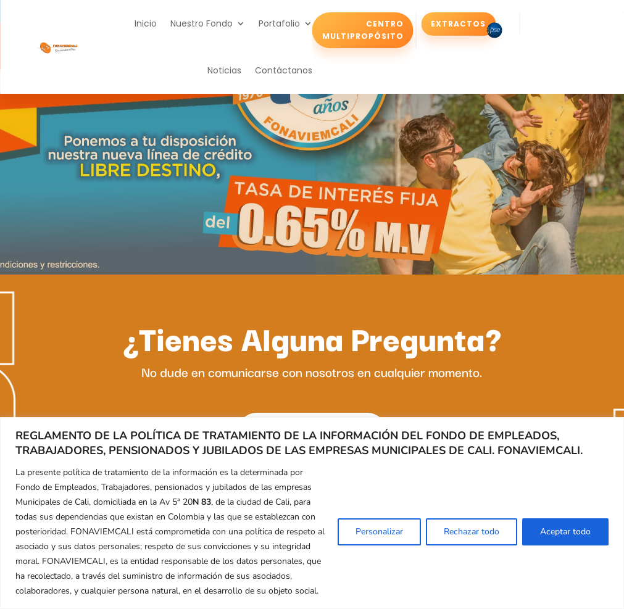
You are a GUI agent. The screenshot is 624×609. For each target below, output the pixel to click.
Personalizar (379, 531)
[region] (312, 513)
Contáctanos (283, 70)
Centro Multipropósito (363, 29)
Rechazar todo (471, 531)
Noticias (224, 70)
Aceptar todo (565, 531)
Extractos (458, 23)
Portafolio (279, 23)
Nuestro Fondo (201, 23)
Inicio (146, 23)
